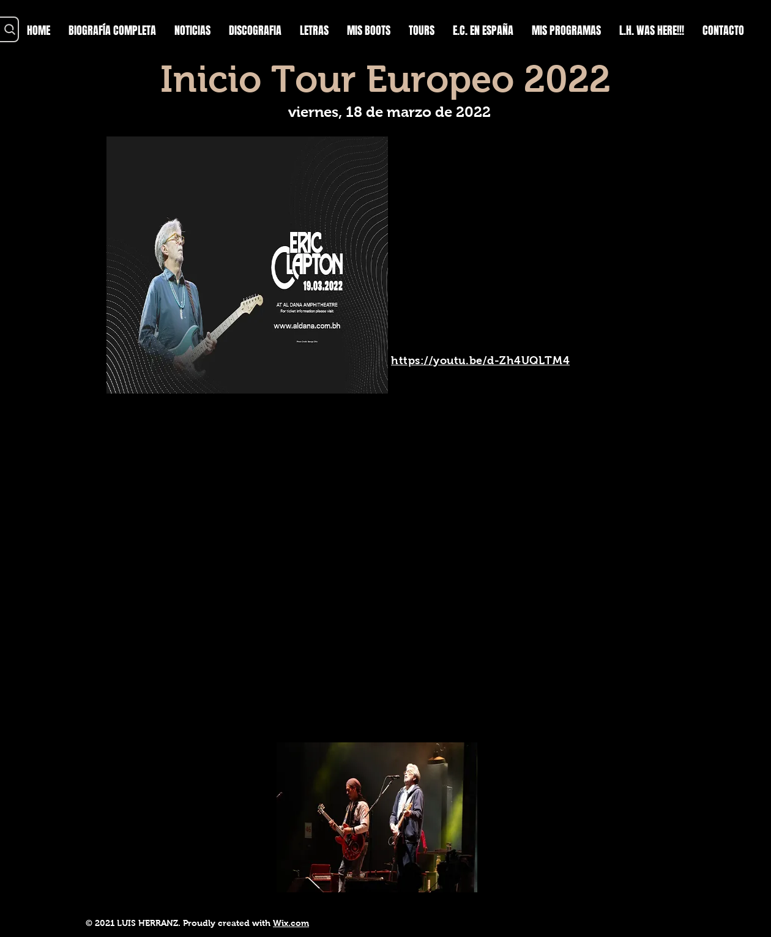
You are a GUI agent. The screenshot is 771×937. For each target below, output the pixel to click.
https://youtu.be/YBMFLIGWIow (194, 904)
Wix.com (291, 923)
